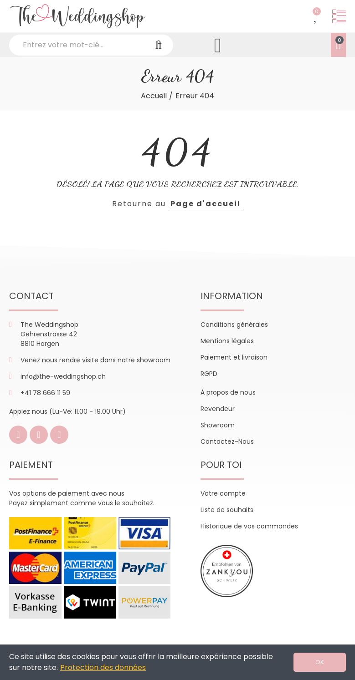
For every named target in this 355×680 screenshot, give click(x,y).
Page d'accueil (205, 203)
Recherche (158, 45)
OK (319, 662)
